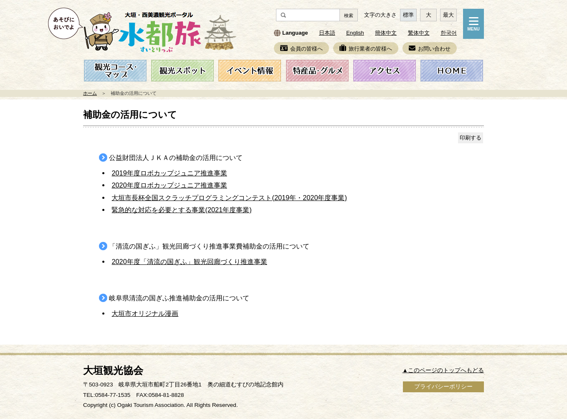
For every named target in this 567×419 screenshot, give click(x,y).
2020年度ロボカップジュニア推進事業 (169, 185)
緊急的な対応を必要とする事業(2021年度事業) (181, 209)
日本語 (327, 33)
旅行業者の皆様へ (365, 49)
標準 (408, 15)
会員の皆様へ (301, 49)
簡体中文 (386, 33)
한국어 (448, 33)
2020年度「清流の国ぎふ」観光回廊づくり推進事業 (189, 261)
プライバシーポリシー (443, 386)
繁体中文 (419, 33)
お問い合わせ (430, 49)
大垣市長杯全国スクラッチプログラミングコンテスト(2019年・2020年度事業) (229, 197)
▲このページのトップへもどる (443, 370)
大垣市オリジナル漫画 (144, 313)
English (355, 33)
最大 (448, 15)
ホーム (90, 93)
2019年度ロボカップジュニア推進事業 (169, 173)
